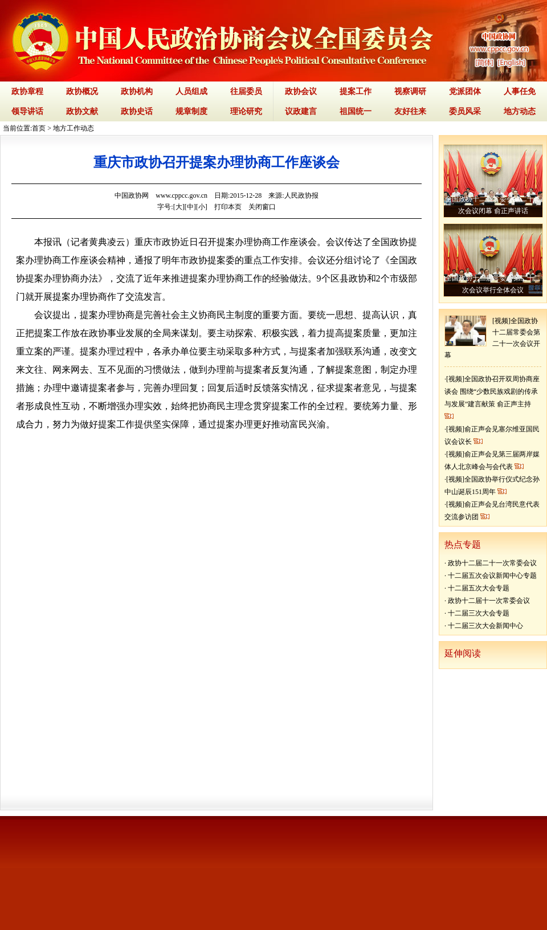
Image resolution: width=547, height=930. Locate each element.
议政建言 (301, 111)
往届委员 (246, 91)
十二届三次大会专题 (478, 613)
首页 (39, 128)
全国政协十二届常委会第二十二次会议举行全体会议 (493, 284)
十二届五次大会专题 (478, 588)
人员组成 (191, 91)
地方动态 (520, 111)
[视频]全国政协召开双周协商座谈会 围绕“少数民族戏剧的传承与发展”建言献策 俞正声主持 (492, 391)
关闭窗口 (262, 207)
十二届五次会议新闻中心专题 (492, 576)
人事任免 (520, 91)
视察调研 (410, 91)
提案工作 (356, 91)
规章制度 (191, 111)
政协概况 (82, 91)
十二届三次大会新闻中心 (485, 626)
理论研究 (246, 111)
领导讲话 (27, 111)
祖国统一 (356, 111)
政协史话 (137, 111)
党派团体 (465, 91)
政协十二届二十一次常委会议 (492, 563)
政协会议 (301, 91)
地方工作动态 (73, 128)
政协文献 (82, 111)
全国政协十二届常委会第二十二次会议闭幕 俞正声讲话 (493, 205)
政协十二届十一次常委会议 (489, 601)
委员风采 (465, 111)
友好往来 (410, 111)
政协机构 (137, 91)
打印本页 (228, 207)
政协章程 (27, 91)
